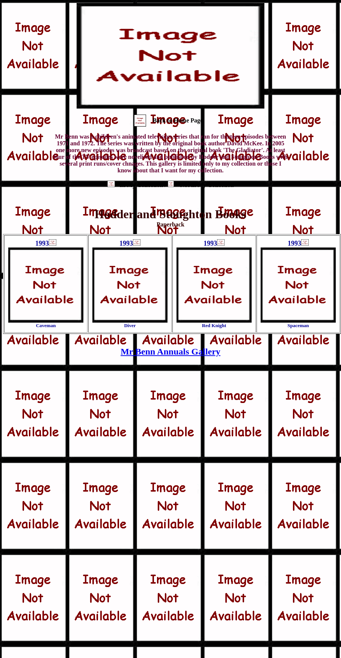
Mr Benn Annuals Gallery (170, 351)
